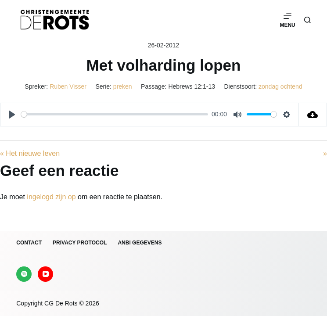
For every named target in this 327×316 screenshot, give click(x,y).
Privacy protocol (80, 243)
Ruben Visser (68, 86)
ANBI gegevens (140, 243)
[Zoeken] (307, 20)
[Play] (12, 115)
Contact (29, 243)
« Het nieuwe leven (30, 153)
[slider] (114, 114)
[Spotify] (24, 274)
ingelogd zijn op (51, 197)
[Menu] (287, 20)
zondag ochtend (280, 86)
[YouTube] (45, 274)
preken (122, 86)
